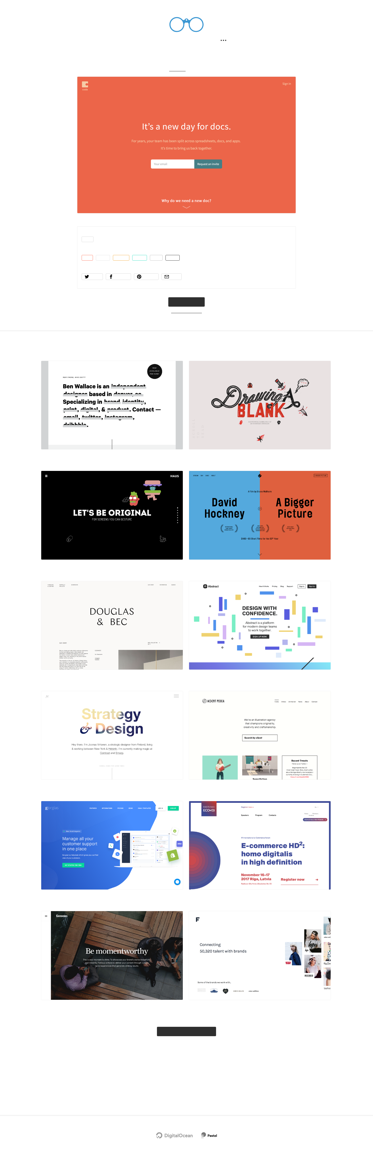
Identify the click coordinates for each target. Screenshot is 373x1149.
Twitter (170, 1090)
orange (124, 266)
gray (162, 266)
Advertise (223, 1090)
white (104, 266)
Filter (177, 41)
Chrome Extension (196, 1090)
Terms (189, 1103)
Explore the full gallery (186, 1056)
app (88, 246)
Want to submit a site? (187, 323)
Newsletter (150, 1090)
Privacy (173, 1103)
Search (151, 41)
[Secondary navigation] (226, 41)
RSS (203, 1103)
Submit (202, 41)
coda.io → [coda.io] (186, 313)
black (179, 266)
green (144, 266)
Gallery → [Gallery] (176, 73)
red (87, 266)
